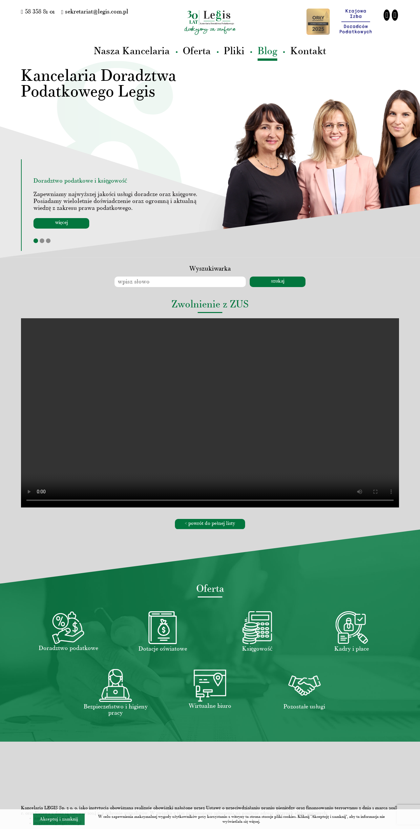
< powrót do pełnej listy (210, 523)
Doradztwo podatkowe (68, 648)
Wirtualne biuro (210, 706)
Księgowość (257, 649)
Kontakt (308, 52)
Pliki (234, 52)
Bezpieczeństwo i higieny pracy (116, 710)
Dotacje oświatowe (162, 649)
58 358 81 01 (38, 12)
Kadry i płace (351, 649)
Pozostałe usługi (304, 707)
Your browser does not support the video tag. (210, 412)
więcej (61, 222)
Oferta (197, 52)
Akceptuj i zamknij (59, 819)
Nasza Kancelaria (132, 52)
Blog (267, 52)
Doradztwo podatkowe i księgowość (80, 181)
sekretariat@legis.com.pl (95, 12)
